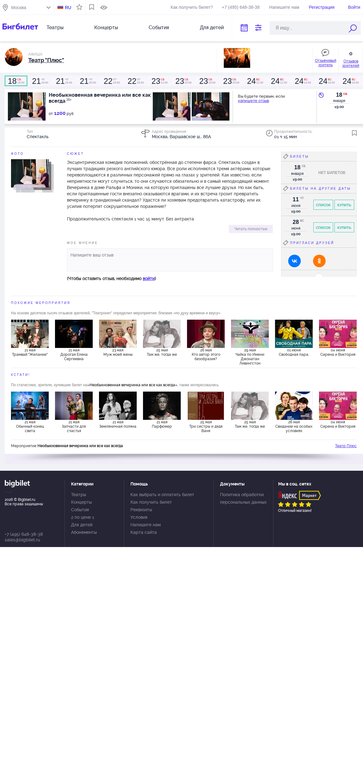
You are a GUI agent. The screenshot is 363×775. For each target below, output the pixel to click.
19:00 (16, 81)
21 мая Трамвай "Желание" (30, 352)
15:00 (183, 81)
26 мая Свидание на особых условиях (293, 426)
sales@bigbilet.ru (22, 539)
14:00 (302, 81)
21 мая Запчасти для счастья (74, 426)
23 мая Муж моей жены (118, 352)
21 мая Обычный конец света (30, 426)
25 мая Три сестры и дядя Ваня (206, 426)
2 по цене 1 (82, 517)
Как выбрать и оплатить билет (162, 494)
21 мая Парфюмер (162, 424)
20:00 (87, 81)
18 (339, 95)
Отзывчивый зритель (325, 62)
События (159, 27)
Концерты (106, 27)
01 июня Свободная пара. (294, 352)
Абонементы (84, 532)
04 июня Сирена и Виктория (337, 352)
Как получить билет (151, 502)
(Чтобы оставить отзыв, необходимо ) (111, 278)
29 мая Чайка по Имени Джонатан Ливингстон (249, 356)
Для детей (212, 27)
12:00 (159, 81)
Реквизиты (141, 509)
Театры (55, 27)
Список (323, 205)
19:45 (63, 81)
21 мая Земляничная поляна (117, 424)
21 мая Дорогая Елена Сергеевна (74, 354)
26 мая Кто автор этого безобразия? (206, 354)
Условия (138, 517)
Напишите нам (284, 7)
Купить (344, 205)
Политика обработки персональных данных (243, 498)
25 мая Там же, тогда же (162, 352)
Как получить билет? (192, 7)
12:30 (255, 81)
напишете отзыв (253, 100)
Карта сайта (143, 532)
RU (68, 7)
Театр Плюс (346, 446)
